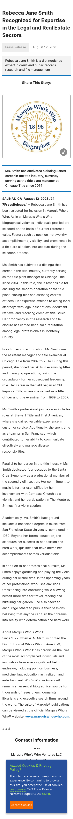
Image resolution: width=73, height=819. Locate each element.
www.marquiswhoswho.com (47, 716)
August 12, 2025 (45, 47)
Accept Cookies (21, 805)
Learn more (18, 789)
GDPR (46, 794)
